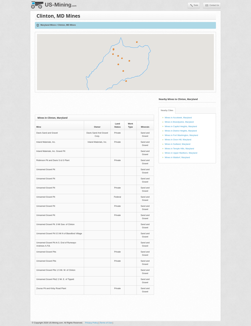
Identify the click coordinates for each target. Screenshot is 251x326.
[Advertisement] (94, 103)
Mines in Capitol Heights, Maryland (181, 126)
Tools (194, 5)
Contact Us (212, 5)
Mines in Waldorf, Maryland (177, 157)
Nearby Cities (167, 110)
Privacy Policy (91, 323)
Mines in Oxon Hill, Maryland (178, 139)
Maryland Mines (48, 25)
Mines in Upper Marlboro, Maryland (181, 153)
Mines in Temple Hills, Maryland (179, 148)
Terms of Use (106, 323)
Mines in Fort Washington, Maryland (181, 135)
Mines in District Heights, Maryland (181, 131)
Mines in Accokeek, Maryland (178, 117)
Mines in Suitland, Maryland (177, 144)
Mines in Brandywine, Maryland (179, 122)
